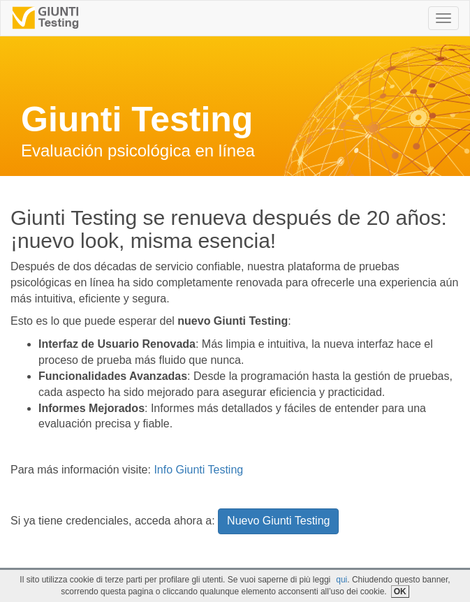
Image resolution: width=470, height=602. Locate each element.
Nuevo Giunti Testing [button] (278, 521)
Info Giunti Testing (198, 470)
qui (341, 580)
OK (400, 591)
